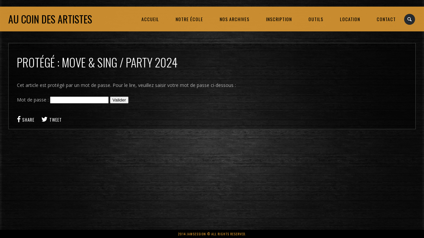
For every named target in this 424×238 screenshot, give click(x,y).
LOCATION (350, 19)
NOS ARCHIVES (234, 19)
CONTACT (386, 19)
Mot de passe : (63, 100)
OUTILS (315, 19)
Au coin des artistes (50, 19)
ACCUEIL (150, 19)
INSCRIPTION (279, 19)
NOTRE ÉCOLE (189, 19)
